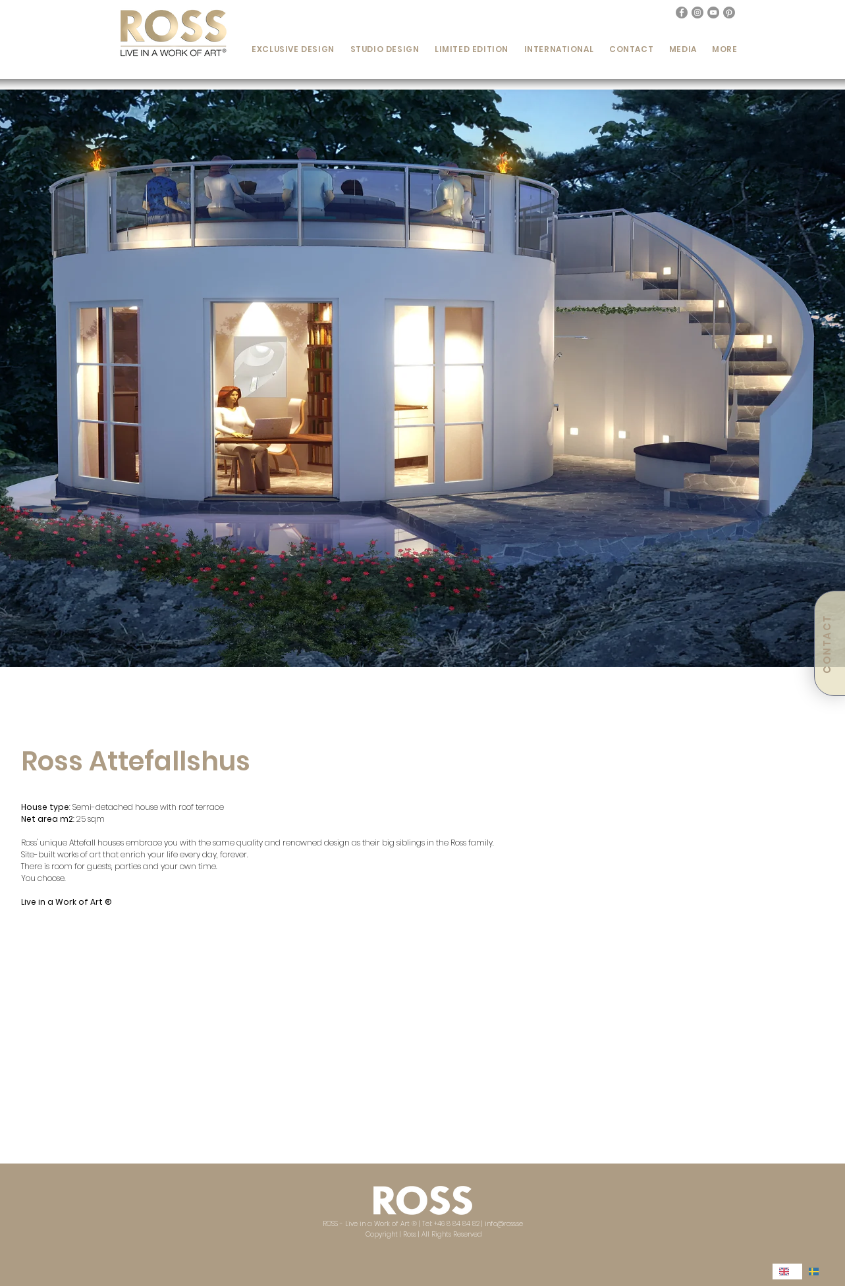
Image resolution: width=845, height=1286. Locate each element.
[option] (817, 1271)
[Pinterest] (729, 12)
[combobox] (787, 1271)
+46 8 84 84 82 (456, 1224)
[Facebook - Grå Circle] (682, 12)
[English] (787, 1271)
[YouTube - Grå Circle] (713, 12)
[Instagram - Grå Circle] (697, 12)
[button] (293, 49)
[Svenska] (817, 1271)
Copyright (383, 1234)
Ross (409, 1234)
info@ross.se (504, 1224)
